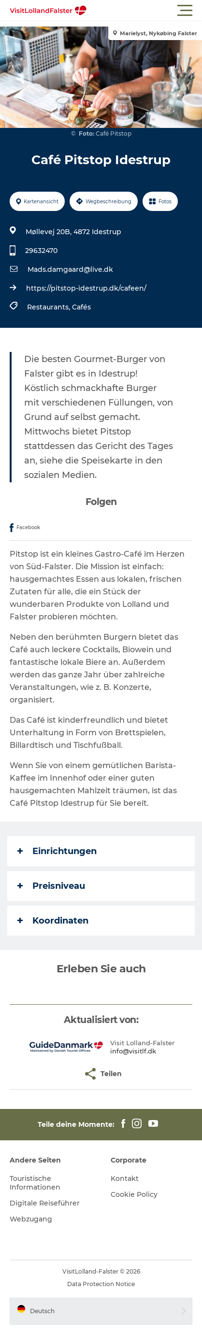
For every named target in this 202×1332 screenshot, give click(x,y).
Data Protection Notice (101, 1284)
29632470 (41, 250)
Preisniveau (51, 886)
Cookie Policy (134, 1194)
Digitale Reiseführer (45, 1203)
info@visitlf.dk (133, 1051)
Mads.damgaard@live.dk (70, 269)
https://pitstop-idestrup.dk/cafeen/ (86, 288)
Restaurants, (49, 307)
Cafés (81, 307)
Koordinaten (52, 920)
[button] (144, 10)
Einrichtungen (57, 851)
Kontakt (125, 1178)
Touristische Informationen (35, 1183)
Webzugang (31, 1219)
